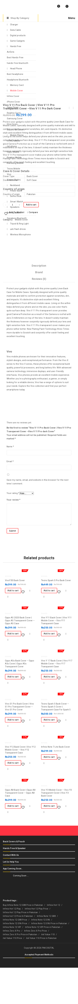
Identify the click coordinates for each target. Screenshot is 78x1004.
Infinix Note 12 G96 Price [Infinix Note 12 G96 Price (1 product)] (15, 960)
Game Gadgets (17, 41)
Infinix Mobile (13, 141)
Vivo (9, 174)
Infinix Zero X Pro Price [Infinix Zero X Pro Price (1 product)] (35, 967)
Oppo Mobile (13, 152)
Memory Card (17, 85)
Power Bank (16, 191)
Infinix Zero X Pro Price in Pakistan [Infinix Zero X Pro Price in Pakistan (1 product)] (20, 971)
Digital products (18, 35)
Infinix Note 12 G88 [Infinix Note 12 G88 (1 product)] (46, 952)
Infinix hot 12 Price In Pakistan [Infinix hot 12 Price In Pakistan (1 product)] (18, 952)
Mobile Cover (16, 90)
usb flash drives (18, 229)
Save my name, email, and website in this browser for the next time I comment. (38, 518)
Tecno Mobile (13, 168)
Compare (33, 249)
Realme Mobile (14, 157)
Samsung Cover (15, 118)
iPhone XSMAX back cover (73, 144)
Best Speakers (14, 212)
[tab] (39, 302)
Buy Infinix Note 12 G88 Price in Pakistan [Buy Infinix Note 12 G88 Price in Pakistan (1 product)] (23, 941)
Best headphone (15, 74)
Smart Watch (16, 201)
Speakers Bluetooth (17, 218)
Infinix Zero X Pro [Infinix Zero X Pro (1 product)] (11, 967)
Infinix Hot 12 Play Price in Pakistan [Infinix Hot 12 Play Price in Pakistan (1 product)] (20, 949)
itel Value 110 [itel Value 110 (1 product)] (48, 971)
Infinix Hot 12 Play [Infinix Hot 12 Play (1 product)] (12, 945)
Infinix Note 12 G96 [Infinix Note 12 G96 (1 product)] (40, 956)
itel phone (12, 146)
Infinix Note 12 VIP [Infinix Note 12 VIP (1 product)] (12, 963)
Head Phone (16, 68)
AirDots (10, 52)
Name (10, 483)
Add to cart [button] (13, 627)
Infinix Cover (13, 96)
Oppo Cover (13, 107)
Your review (13, 536)
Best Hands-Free (15, 57)
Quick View (8, 633)
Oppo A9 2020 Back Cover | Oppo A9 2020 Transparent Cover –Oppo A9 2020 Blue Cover (69, 144)
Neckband (15, 185)
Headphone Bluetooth (18, 80)
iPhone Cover (13, 102)
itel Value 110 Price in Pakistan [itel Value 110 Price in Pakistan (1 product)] (41, 974)
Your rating (13, 529)
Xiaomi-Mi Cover (15, 130)
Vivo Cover (12, 124)
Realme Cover (14, 113)
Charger (14, 24)
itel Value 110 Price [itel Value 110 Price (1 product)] (12, 974)
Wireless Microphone (20, 234)
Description (39, 302)
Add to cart (31, 241)
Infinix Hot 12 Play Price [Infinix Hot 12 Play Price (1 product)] (36, 945)
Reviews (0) (39, 315)
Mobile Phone (17, 135)
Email (10, 498)
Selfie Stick (15, 196)
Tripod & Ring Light (19, 223)
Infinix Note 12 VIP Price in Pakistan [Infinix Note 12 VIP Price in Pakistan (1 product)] (42, 963)
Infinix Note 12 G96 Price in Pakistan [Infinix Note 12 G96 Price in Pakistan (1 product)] (49, 960)
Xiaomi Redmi (14, 180)
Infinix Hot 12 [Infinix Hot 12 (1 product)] (53, 941)
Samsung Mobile (15, 163)
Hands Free (15, 46)
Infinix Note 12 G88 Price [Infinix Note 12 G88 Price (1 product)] (15, 956)
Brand (39, 308)
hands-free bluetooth (17, 63)
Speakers (15, 207)
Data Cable (15, 30)
